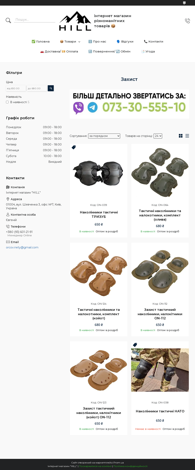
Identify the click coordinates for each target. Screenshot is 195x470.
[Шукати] (8, 21)
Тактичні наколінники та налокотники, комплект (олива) (160, 215)
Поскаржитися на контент (95, 466)
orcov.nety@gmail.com (22, 247)
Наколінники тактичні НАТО (160, 411)
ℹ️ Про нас (97, 41)
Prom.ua (118, 462)
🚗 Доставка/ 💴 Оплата (59, 51)
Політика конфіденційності (130, 466)
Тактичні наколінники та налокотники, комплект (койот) (99, 314)
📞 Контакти (153, 41)
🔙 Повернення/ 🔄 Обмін (109, 51)
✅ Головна (41, 41)
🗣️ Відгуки (125, 41)
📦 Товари (68, 41)
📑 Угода (148, 51)
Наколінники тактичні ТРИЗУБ (99, 214)
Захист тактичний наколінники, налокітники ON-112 (160, 314)
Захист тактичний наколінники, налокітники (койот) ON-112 (98, 413)
